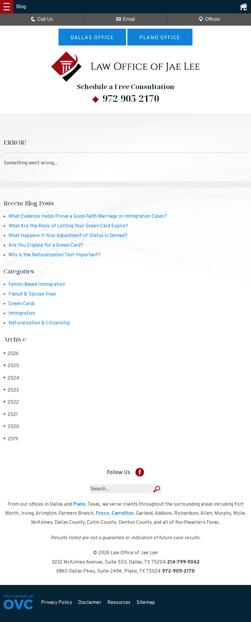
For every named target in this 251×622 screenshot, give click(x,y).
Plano (79, 505)
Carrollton (123, 514)
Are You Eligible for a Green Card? (45, 245)
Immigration (21, 314)
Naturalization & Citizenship (39, 323)
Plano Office (159, 38)
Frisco (102, 514)
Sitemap (145, 603)
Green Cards (21, 304)
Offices (209, 19)
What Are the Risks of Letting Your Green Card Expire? (68, 226)
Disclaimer (89, 603)
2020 (11, 426)
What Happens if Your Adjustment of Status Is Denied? (67, 236)
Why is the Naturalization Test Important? (54, 255)
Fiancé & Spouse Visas (32, 294)
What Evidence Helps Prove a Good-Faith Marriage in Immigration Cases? (87, 217)
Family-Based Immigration (36, 285)
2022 (11, 402)
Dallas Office (92, 38)
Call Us (42, 19)
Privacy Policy (56, 603)
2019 (11, 439)
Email (125, 19)
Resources (118, 603)
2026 (11, 353)
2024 (11, 378)
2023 (11, 390)
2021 (11, 414)
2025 (11, 365)
